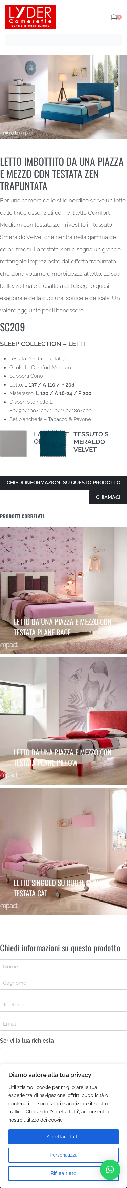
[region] (63, 1126)
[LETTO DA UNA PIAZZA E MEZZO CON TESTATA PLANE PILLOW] (63, 721)
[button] (110, 1170)
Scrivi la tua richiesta (27, 1040)
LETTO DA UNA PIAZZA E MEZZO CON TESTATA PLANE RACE (63, 626)
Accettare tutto (63, 1137)
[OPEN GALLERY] (63, 97)
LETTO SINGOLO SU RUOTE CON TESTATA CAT (56, 887)
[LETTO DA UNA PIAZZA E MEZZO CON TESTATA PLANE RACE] (63, 590)
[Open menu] (102, 17)
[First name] (63, 966)
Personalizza (64, 1155)
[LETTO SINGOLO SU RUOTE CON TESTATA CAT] (63, 851)
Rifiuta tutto (63, 1173)
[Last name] (63, 983)
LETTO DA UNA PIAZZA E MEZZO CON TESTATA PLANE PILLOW (63, 757)
